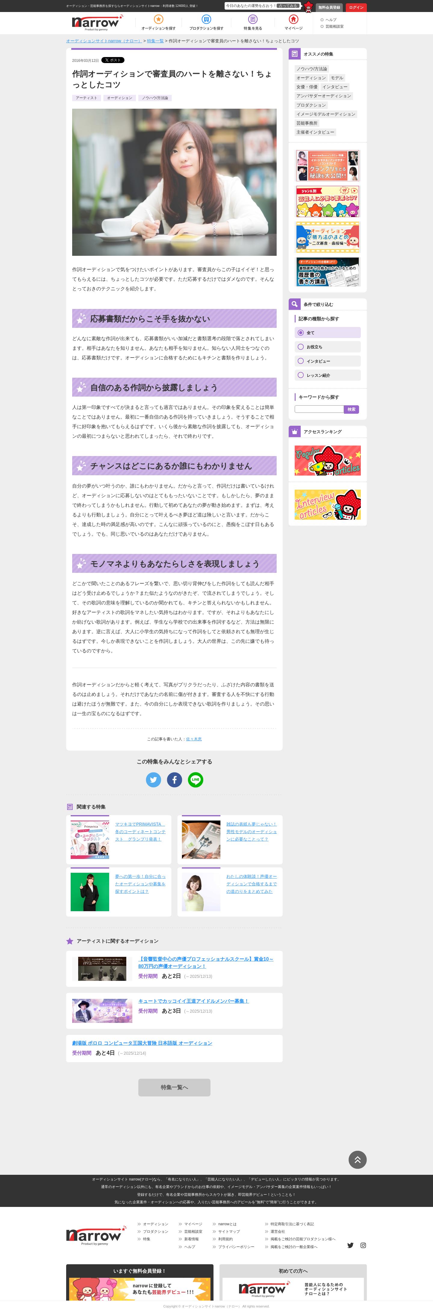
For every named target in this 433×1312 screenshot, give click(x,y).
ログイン (356, 7)
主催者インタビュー (315, 132)
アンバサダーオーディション (323, 95)
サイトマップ (229, 1231)
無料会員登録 (329, 7)
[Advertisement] (175, 1119)
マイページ (193, 1224)
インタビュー (335, 86)
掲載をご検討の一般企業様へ (294, 1247)
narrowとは (227, 1224)
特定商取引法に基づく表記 (292, 1224)
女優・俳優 (307, 86)
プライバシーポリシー (236, 1247)
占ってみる (288, 6)
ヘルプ (331, 20)
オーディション (311, 77)
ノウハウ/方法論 (311, 68)
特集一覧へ (174, 1087)
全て (311, 333)
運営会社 (278, 1231)
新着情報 (191, 1239)
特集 (146, 1239)
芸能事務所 (307, 123)
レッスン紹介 (318, 375)
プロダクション (311, 105)
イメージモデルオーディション (325, 114)
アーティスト (86, 98)
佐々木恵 (194, 739)
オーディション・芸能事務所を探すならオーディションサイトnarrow (113, 6)
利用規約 (225, 1239)
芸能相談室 (335, 26)
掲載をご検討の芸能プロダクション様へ (303, 1239)
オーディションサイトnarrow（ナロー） (211, 1306)
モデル (337, 77)
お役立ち (314, 347)
